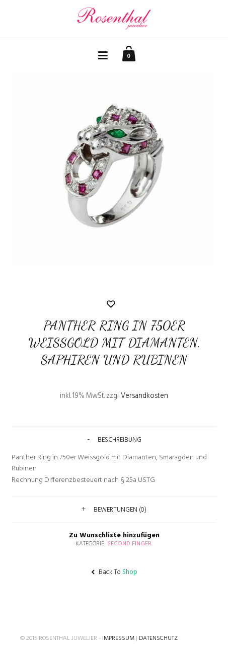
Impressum (118, 638)
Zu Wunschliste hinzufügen (114, 419)
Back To (114, 572)
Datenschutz (158, 638)
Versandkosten (144, 396)
